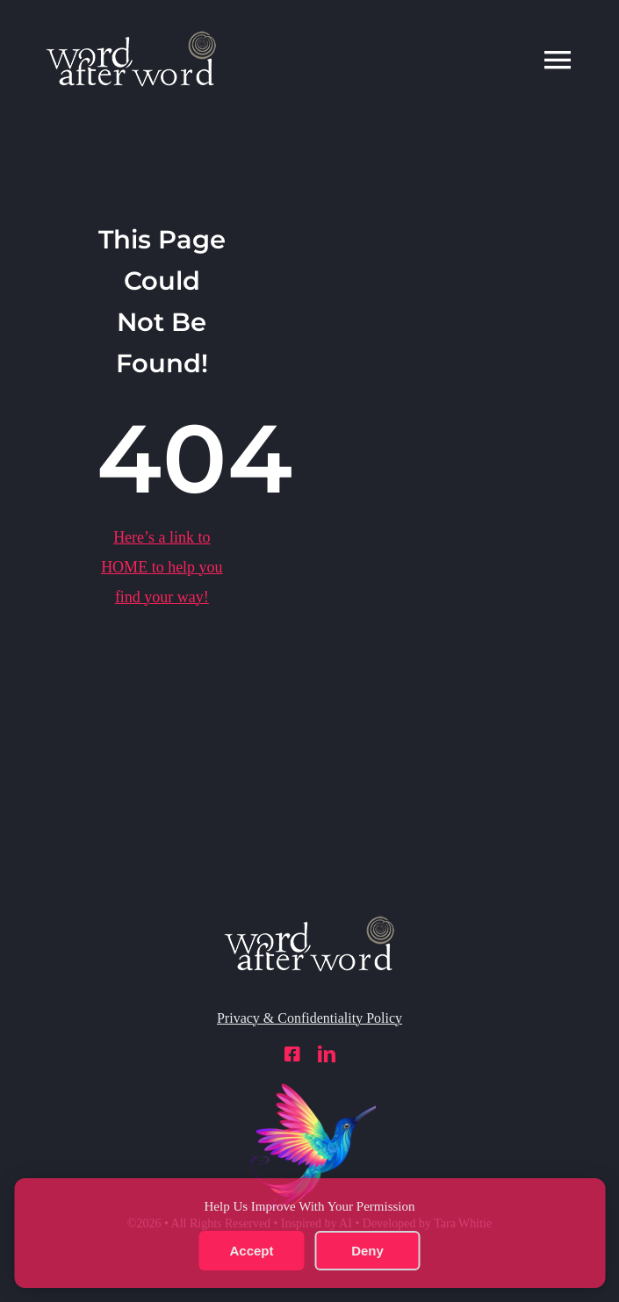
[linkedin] (326, 1054)
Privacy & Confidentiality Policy (309, 1018)
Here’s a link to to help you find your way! (162, 567)
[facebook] (292, 1054)
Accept (251, 1250)
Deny (367, 1250)
